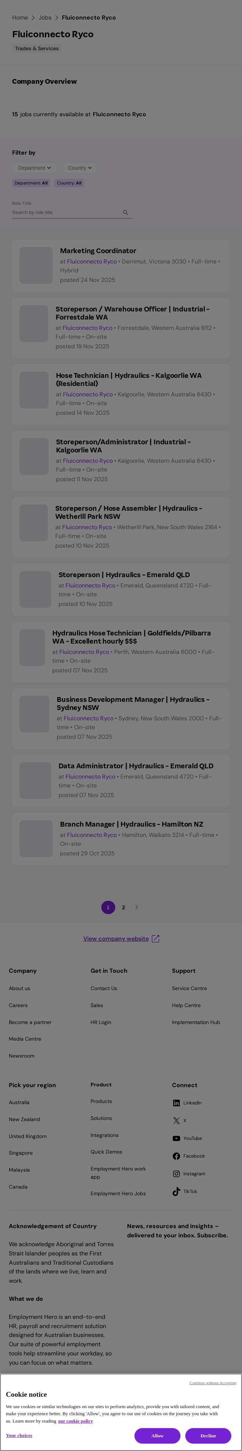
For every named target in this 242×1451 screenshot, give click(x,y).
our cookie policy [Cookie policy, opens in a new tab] (75, 1421)
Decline (208, 1435)
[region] (121, 1412)
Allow (157, 1435)
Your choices (19, 1435)
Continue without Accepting (213, 1383)
